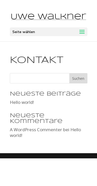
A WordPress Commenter (36, 130)
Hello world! (22, 102)
